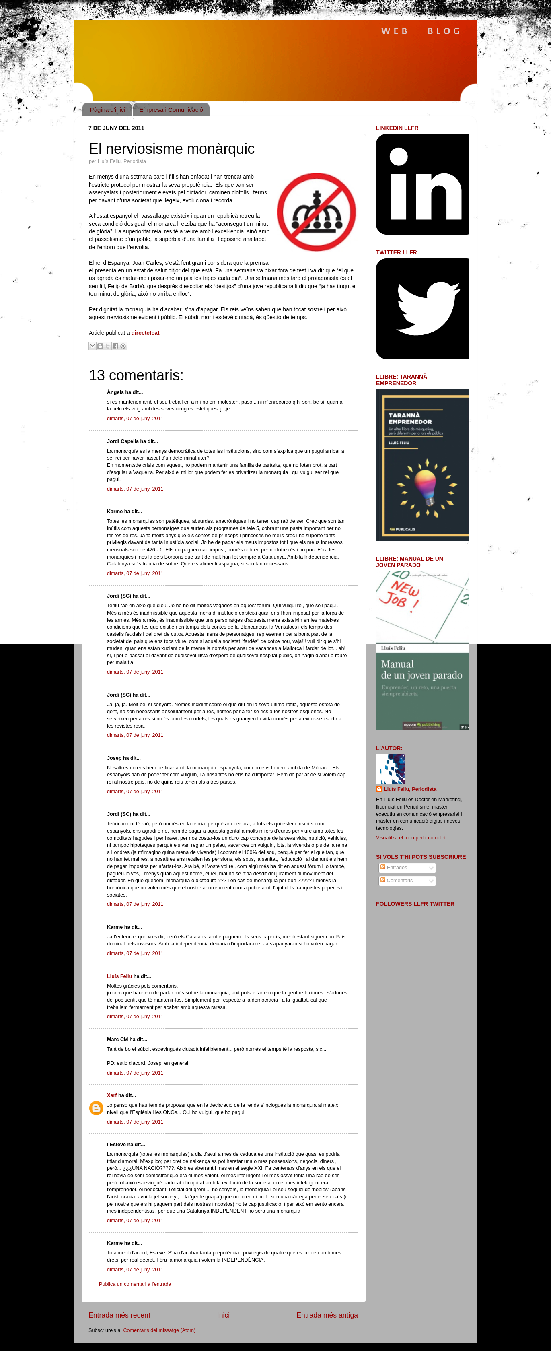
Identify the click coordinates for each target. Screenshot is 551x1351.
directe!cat (146, 333)
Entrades (393, 867)
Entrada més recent (119, 1315)
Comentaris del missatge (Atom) (159, 1330)
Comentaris (396, 880)
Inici (223, 1315)
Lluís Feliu (119, 976)
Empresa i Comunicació (171, 109)
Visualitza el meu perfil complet (411, 838)
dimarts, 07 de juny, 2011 (135, 418)
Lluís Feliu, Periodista (410, 789)
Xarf (112, 1095)
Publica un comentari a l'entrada (135, 1284)
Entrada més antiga (327, 1315)
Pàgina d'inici (107, 109)
